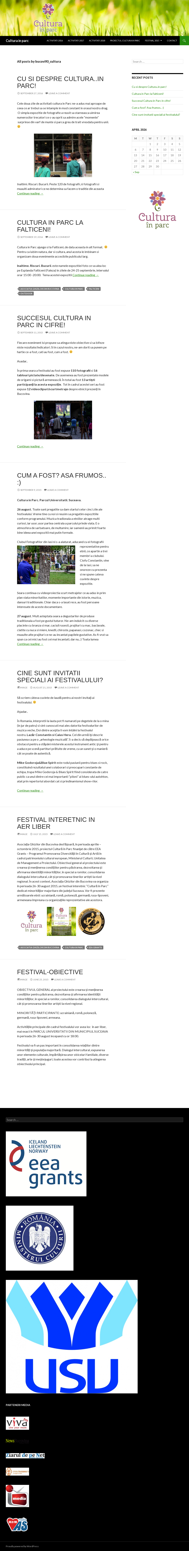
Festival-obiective (50, 972)
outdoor (26, 293)
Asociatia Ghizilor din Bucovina (39, 289)
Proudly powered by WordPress (22, 1546)
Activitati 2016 (55, 40)
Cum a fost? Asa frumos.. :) (61, 479)
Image (24, 687)
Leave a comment (59, 93)
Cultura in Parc (74, 289)
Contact (172, 40)
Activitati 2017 (76, 40)
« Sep (136, 172)
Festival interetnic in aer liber (56, 823)
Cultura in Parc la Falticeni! (50, 226)
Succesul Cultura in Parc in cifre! (54, 321)
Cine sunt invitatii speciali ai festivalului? (60, 676)
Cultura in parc (17, 40)
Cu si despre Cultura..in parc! (60, 82)
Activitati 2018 (97, 40)
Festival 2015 (152, 40)
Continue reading (30, 193)
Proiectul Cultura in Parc (125, 40)
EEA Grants (95, 947)
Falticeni (94, 289)
